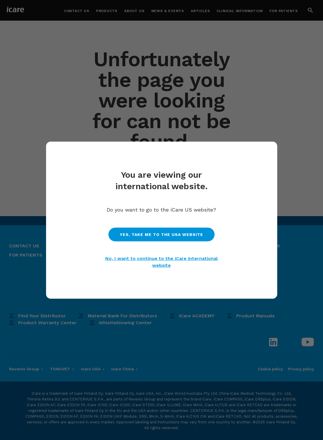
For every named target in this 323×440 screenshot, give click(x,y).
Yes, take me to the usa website (161, 234)
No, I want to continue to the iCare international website (161, 262)
